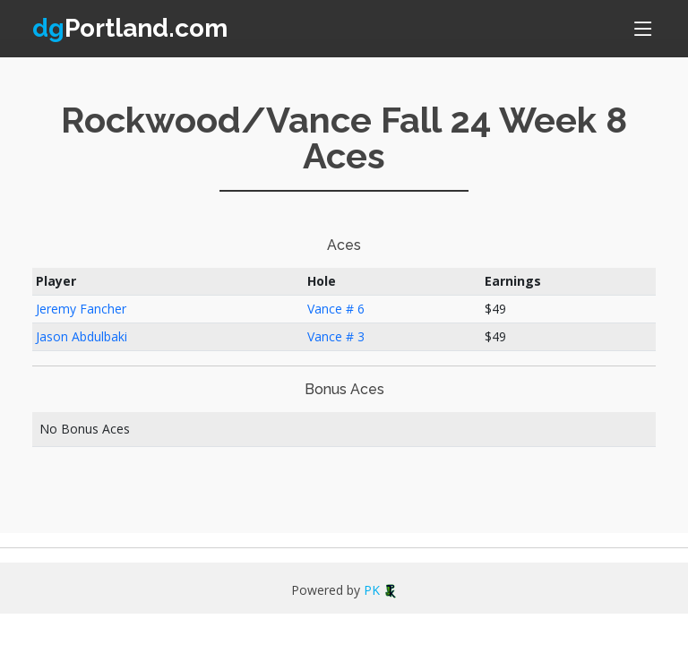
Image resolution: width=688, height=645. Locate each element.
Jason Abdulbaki (81, 336)
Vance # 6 (336, 308)
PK (381, 589)
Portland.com (130, 28)
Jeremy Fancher (81, 308)
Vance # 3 (336, 336)
